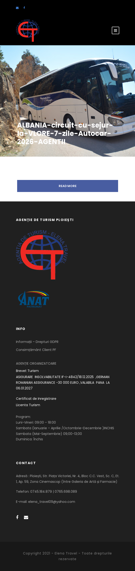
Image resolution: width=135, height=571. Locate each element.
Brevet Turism (27, 370)
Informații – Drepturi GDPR (37, 341)
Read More (68, 186)
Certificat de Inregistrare (36, 398)
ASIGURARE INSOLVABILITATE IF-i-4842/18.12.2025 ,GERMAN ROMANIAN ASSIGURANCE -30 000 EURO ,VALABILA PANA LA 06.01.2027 (63, 383)
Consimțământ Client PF (36, 349)
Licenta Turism (28, 405)
